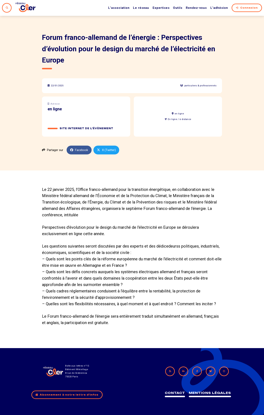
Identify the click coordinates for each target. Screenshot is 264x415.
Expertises (161, 8)
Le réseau (141, 8)
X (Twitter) (106, 150)
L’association (119, 8)
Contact (175, 393)
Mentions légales (210, 393)
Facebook (79, 150)
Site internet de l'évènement (86, 128)
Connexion (247, 7)
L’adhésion (219, 8)
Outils (177, 8)
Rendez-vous (196, 8)
